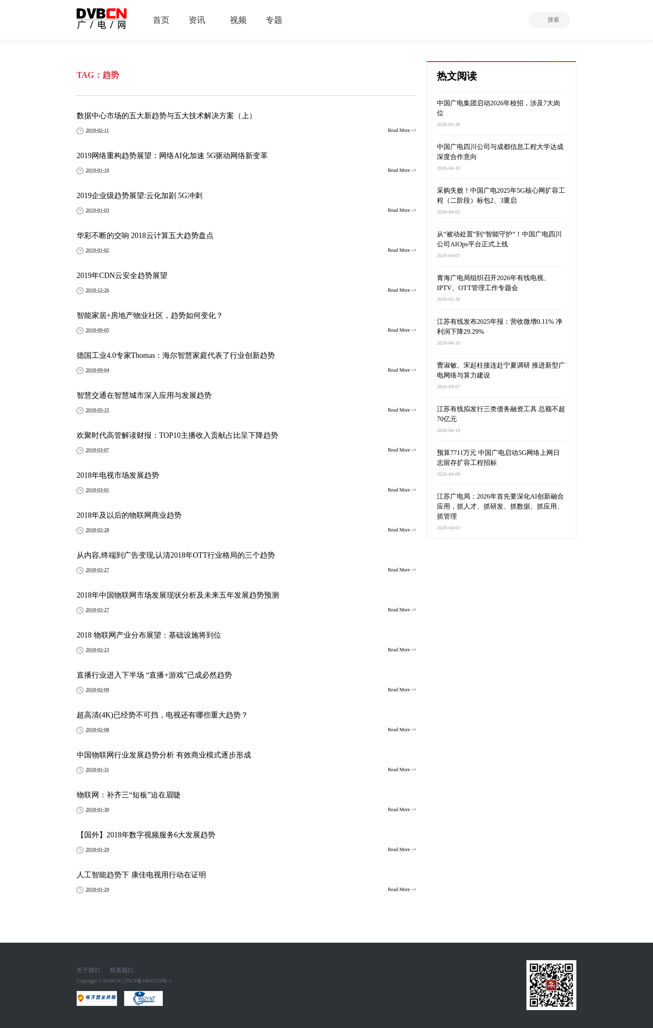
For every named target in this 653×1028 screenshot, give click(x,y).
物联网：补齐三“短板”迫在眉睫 (129, 795)
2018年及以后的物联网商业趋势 (129, 515)
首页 (161, 20)
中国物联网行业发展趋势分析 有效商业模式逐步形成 (164, 755)
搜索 (553, 20)
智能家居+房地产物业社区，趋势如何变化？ (150, 315)
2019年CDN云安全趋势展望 (122, 275)
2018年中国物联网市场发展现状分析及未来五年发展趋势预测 (178, 595)
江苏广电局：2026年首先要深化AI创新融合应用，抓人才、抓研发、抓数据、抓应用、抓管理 (500, 506)
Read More (402, 130)
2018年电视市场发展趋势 (118, 475)
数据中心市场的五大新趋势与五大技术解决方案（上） (167, 116)
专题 (274, 20)
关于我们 (88, 970)
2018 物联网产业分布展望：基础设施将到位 (149, 635)
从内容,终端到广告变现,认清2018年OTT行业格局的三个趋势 (176, 555)
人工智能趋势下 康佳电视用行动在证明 (141, 875)
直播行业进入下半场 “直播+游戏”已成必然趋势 (154, 675)
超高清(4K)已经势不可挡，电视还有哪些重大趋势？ (162, 715)
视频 (238, 20)
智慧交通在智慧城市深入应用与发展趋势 (144, 395)
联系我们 (121, 970)
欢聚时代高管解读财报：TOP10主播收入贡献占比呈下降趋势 (177, 435)
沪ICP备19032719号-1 (147, 981)
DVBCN (112, 981)
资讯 (197, 20)
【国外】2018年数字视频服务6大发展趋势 (146, 835)
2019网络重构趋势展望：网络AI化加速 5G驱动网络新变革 (172, 155)
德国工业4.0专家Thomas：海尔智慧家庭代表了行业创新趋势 (176, 355)
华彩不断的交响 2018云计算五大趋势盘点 (145, 235)
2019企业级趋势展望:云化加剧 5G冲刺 (139, 195)
